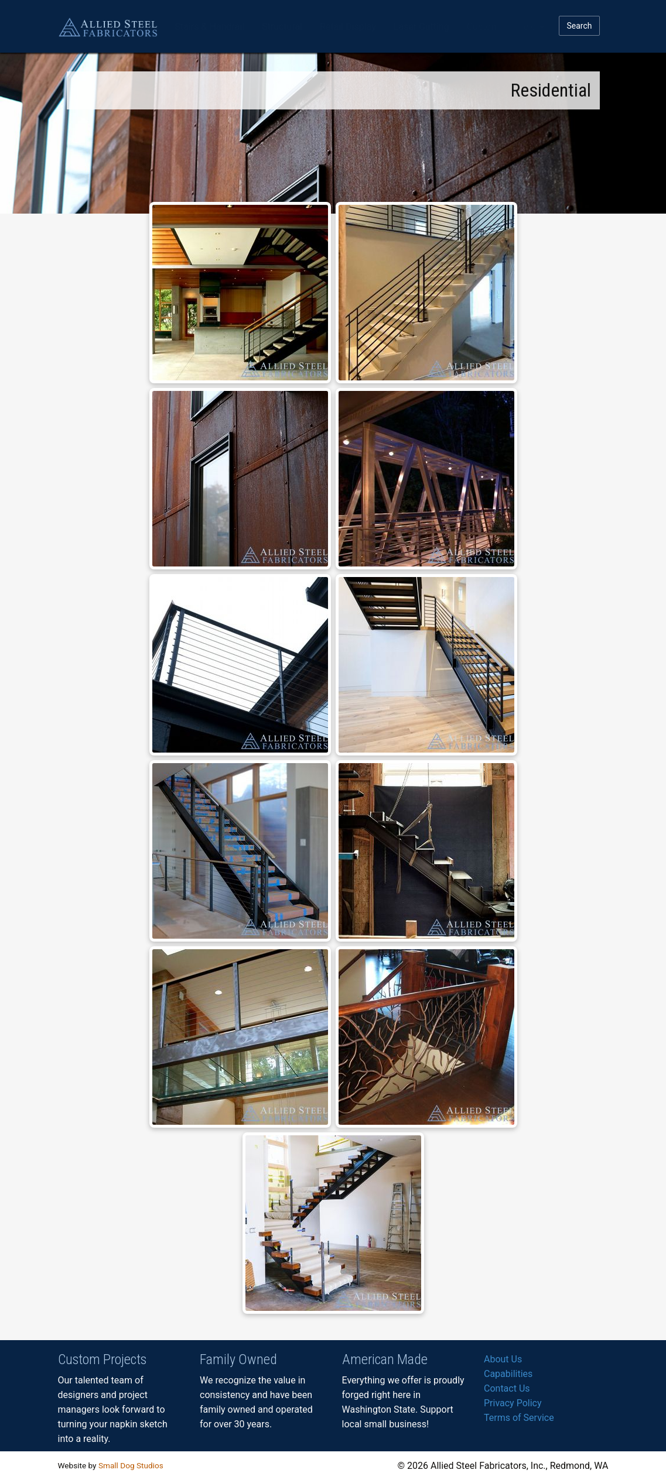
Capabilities (508, 1373)
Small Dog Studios (130, 1465)
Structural (282, 26)
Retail (348, 26)
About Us (503, 1359)
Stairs (209, 26)
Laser (421, 26)
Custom (483, 26)
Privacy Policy (513, 1403)
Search (579, 25)
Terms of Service (519, 1417)
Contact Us (507, 1388)
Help (530, 26)
